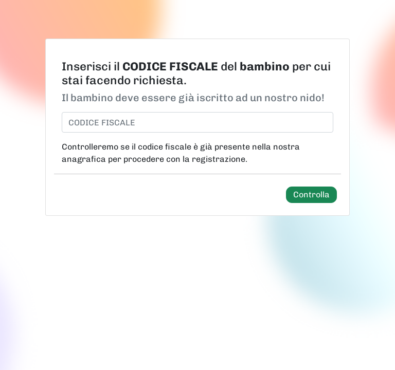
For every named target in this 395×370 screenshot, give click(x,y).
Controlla (311, 194)
